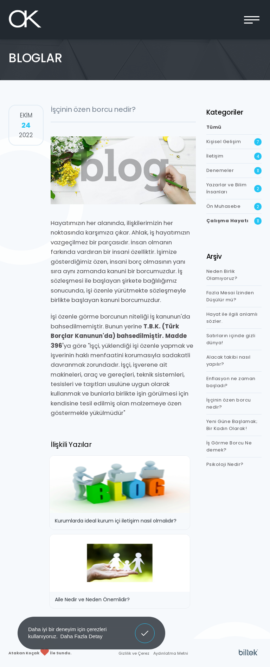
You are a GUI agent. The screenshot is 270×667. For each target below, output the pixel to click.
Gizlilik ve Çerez (133, 653)
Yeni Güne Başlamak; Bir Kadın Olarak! (232, 425)
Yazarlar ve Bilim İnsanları (234, 188)
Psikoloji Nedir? (225, 464)
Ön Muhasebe (234, 206)
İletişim (234, 156)
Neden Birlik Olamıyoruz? (222, 275)
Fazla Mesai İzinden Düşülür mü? (230, 296)
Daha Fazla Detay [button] (81, 636)
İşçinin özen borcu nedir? (228, 403)
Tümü (213, 127)
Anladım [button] (145, 628)
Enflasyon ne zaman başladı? (231, 382)
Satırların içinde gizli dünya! (231, 339)
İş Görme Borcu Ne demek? (229, 446)
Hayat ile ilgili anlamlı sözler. (232, 318)
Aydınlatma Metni (170, 653)
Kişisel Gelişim (234, 142)
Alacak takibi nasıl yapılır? (228, 360)
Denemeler (234, 170)
